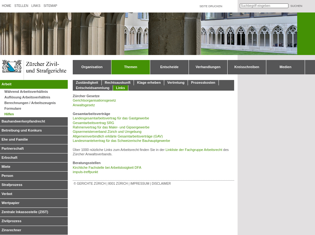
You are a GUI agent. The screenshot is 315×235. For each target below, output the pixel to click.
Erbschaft (9, 157)
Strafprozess (12, 185)
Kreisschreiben (246, 67)
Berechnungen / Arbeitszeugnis (30, 103)
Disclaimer (161, 183)
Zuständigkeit (87, 82)
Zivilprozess (12, 221)
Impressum (139, 183)
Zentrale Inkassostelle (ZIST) (25, 212)
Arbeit (7, 84)
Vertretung (176, 82)
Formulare (12, 108)
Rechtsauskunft (118, 82)
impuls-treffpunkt (85, 172)
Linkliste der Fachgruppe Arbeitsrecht (193, 150)
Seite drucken (210, 6)
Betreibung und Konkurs (22, 130)
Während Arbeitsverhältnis (26, 91)
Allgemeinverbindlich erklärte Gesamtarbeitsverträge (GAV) (118, 136)
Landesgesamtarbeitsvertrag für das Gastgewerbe (111, 118)
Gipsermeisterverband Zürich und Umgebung (107, 131)
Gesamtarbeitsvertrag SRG (93, 123)
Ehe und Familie (15, 139)
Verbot (7, 194)
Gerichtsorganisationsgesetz (94, 100)
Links (35, 6)
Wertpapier (10, 203)
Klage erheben (149, 82)
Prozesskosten (203, 82)
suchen (296, 6)
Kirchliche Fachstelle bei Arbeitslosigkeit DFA (107, 167)
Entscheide (169, 67)
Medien (286, 67)
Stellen (21, 6)
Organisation (92, 67)
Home (6, 6)
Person (7, 176)
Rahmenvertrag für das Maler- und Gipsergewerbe (111, 127)
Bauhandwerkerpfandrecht (23, 121)
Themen (130, 67)
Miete (6, 166)
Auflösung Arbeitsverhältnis (27, 97)
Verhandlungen (208, 67)
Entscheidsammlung (93, 88)
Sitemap (50, 6)
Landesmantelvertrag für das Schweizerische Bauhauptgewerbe (121, 140)
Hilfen (9, 114)
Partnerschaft (13, 148)
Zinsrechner (11, 230)
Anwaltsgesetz (84, 105)
